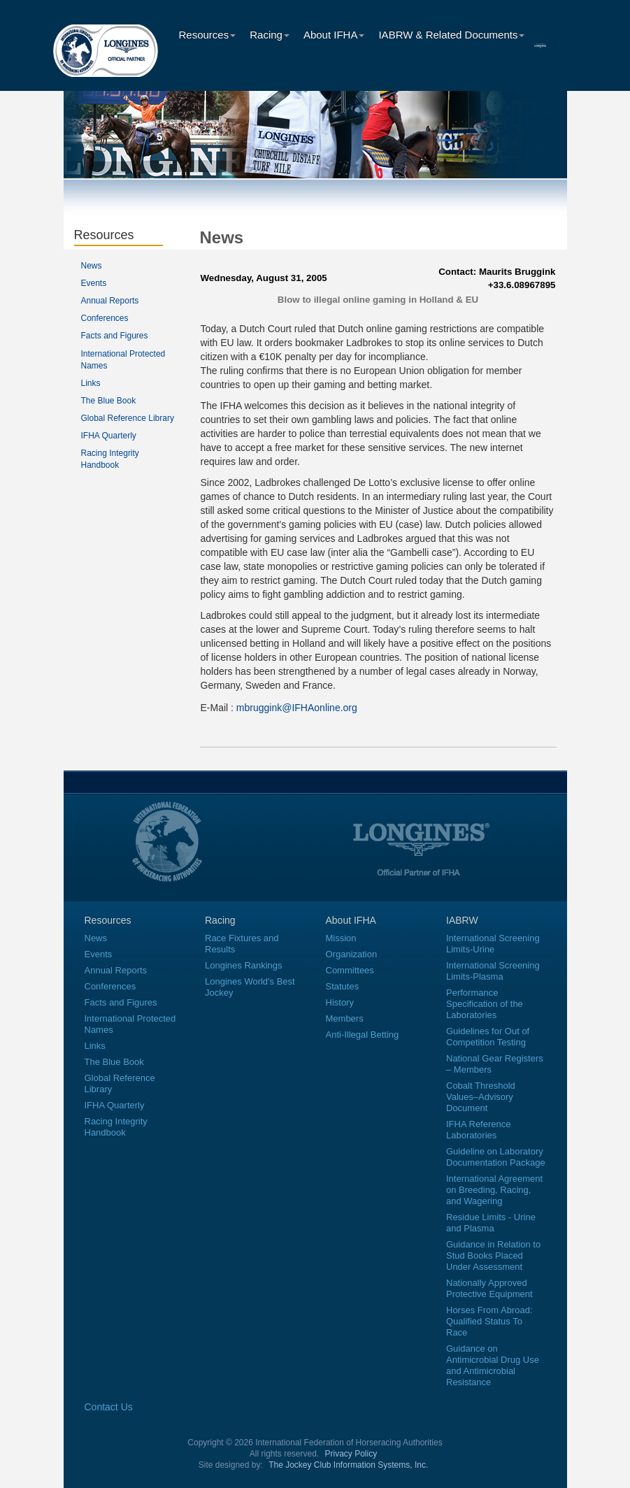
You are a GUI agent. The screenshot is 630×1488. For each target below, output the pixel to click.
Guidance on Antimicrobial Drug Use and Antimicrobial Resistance (492, 1365)
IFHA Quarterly (108, 436)
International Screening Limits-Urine (493, 943)
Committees (350, 970)
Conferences (105, 318)
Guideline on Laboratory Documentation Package (495, 1157)
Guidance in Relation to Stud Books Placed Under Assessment (493, 1255)
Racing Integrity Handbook (116, 1127)
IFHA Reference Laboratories (478, 1129)
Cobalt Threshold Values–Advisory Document (480, 1096)
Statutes (342, 986)
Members (345, 1018)
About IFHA (334, 35)
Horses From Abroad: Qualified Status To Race (489, 1321)
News (91, 266)
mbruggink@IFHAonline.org (296, 707)
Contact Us (109, 1406)
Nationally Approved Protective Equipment (489, 1288)
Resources (207, 35)
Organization (352, 954)
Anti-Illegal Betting (362, 1034)
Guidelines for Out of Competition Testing (487, 1036)
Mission (341, 938)
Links (91, 383)
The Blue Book (108, 401)
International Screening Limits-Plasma (493, 971)
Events (94, 283)
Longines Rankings (243, 965)
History (340, 1002)
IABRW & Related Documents (451, 35)
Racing (269, 35)
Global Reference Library (127, 418)
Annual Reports (110, 301)
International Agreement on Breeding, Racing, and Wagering (494, 1189)
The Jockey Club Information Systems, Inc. (348, 1465)
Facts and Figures (114, 336)
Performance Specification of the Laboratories (484, 1003)
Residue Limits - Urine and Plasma (491, 1222)
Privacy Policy (351, 1454)
